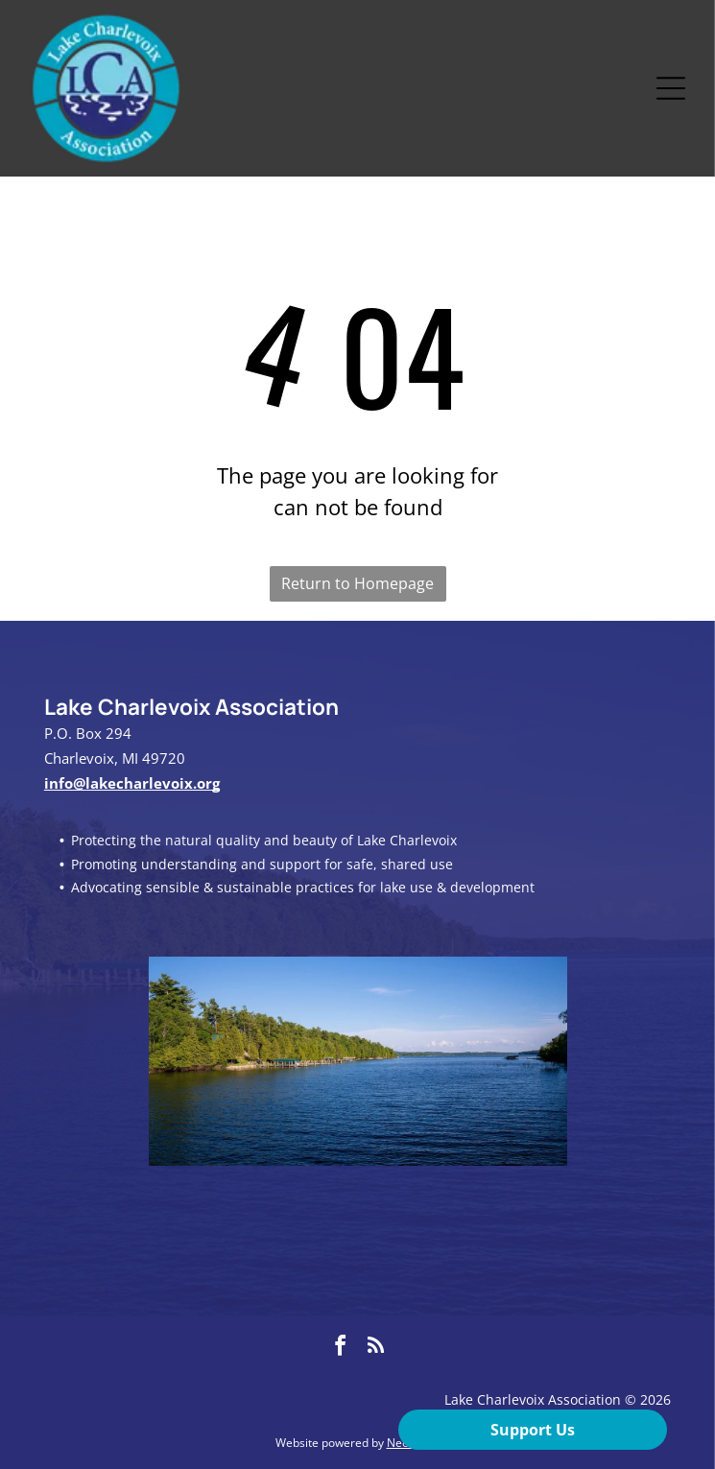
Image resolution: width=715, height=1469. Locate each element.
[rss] (375, 1348)
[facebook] (339, 1348)
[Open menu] (670, 88)
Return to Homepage (357, 583)
